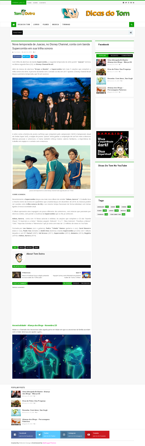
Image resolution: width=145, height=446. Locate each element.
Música (21, 247)
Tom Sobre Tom (115, 214)
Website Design (25, 443)
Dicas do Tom (24, 24)
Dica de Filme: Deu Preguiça (119, 69)
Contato (42, 2)
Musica (55, 24)
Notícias (29, 247)
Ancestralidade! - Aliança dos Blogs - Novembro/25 (34, 325)
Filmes (46, 24)
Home (29, 2)
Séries (36, 247)
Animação (100, 207)
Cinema (123, 207)
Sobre (35, 2)
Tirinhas (66, 24)
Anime (113, 207)
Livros (36, 24)
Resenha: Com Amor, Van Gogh (120, 78)
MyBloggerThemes (49, 443)
